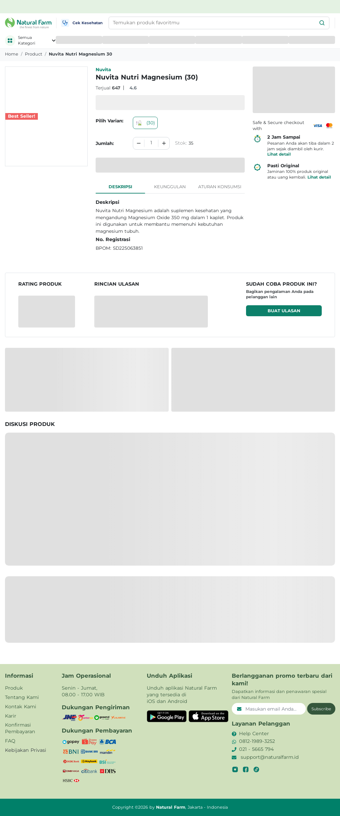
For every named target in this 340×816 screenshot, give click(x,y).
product (33, 54)
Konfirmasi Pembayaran (20, 728)
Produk (14, 688)
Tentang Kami (22, 697)
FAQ (10, 741)
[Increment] (164, 143)
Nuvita (103, 69)
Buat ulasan (284, 310)
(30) (145, 123)
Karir (10, 716)
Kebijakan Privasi (25, 750)
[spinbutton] (151, 143)
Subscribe (321, 708)
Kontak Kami (20, 707)
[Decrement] (138, 143)
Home (11, 54)
